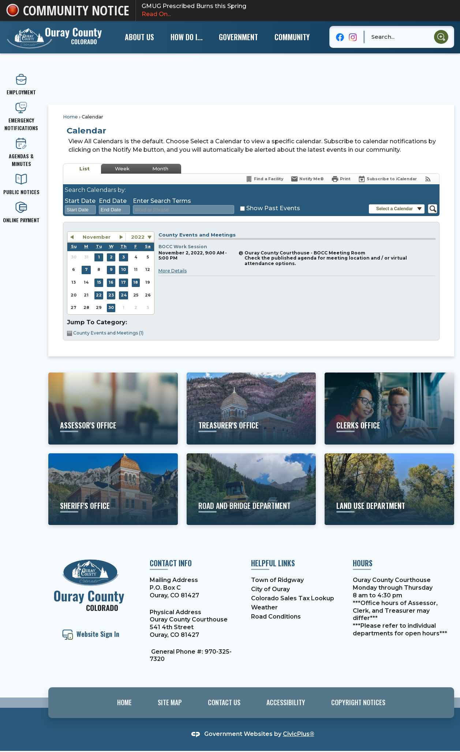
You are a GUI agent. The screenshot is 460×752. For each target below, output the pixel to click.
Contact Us (224, 702)
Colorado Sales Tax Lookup (292, 598)
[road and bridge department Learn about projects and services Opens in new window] (251, 489)
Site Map (170, 702)
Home (70, 117)
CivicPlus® (298, 733)
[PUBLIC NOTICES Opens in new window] (21, 184)
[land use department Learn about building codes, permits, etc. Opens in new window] (389, 489)
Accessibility (285, 702)
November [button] (97, 237)
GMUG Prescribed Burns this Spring (298, 11)
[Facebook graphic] (340, 37)
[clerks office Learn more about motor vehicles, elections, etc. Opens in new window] (389, 408)
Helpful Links (273, 563)
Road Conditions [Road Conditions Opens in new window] (276, 616)
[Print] (341, 179)
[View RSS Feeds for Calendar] (428, 179)
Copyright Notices (358, 702)
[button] (441, 37)
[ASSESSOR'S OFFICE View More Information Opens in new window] (113, 408)
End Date (113, 200)
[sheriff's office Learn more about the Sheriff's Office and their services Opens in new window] (113, 489)
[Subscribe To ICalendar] (387, 179)
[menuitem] (139, 36)
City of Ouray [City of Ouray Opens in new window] (270, 589)
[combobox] (80, 210)
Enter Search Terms (162, 200)
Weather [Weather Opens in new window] (264, 607)
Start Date (80, 200)
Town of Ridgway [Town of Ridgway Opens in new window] (277, 580)
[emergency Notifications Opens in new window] (21, 117)
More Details (172, 270)
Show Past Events (273, 208)
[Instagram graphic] (353, 37)
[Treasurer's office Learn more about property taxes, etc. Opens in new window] (251, 408)
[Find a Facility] (264, 179)
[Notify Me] (307, 179)
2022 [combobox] (138, 237)
